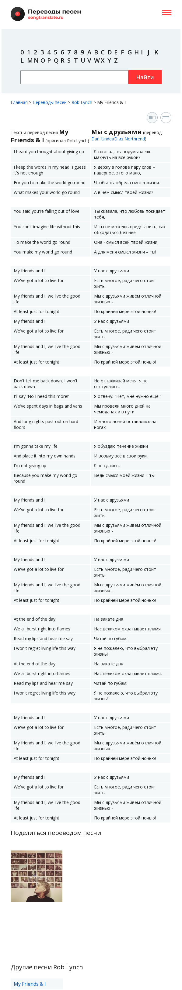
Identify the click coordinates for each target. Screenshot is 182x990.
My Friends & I (30, 984)
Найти (145, 77)
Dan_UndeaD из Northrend (118, 139)
